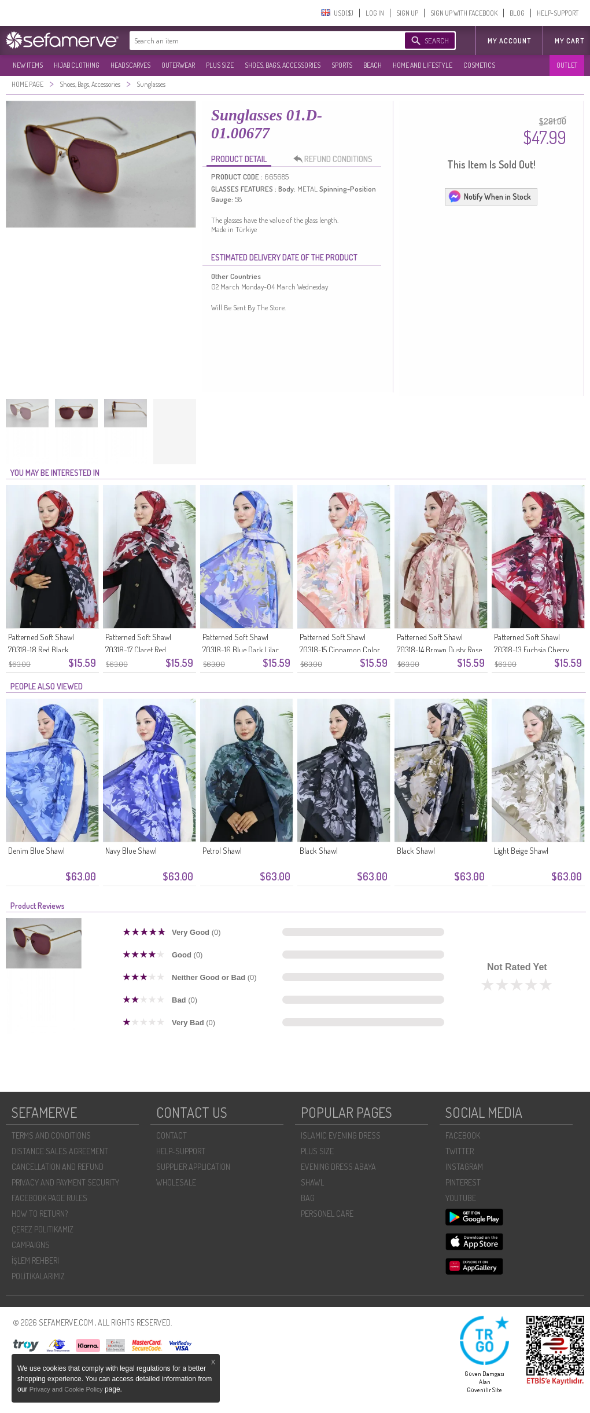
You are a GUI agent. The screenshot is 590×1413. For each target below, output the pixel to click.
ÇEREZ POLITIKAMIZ (42, 1229)
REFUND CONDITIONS (336, 159)
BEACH (372, 65)
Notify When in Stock (489, 196)
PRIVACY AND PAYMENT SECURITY (65, 1182)
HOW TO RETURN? (40, 1214)
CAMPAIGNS (31, 1245)
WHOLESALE (176, 1182)
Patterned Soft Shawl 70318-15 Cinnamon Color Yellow (340, 649)
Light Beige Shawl (521, 851)
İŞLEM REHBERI (35, 1260)
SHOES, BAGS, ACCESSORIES (282, 65)
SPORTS (341, 65)
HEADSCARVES (130, 65)
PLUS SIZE (220, 65)
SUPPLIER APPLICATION (193, 1167)
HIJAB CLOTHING (76, 65)
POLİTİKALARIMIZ (38, 1276)
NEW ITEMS (28, 65)
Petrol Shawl (222, 851)
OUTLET (566, 65)
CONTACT (171, 1135)
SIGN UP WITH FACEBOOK (463, 13)
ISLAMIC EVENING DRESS (341, 1135)
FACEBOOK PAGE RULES (49, 1198)
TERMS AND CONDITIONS (51, 1135)
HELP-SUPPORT (557, 13)
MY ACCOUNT (509, 40)
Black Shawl (319, 851)
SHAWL (312, 1182)
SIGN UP (407, 13)
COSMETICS (479, 65)
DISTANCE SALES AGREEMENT (60, 1151)
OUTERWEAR (178, 65)
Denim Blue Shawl (36, 851)
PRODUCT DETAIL (239, 159)
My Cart (569, 40)
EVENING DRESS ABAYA (338, 1167)
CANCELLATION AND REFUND (58, 1167)
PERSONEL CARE (327, 1214)
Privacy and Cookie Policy (67, 1389)
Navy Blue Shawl (131, 851)
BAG (308, 1198)
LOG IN (375, 13)
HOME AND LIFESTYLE (422, 65)
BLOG (517, 13)
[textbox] (256, 40)
